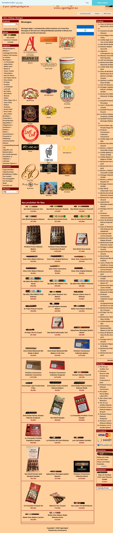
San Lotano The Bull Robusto (81, 506)
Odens (6, 98)
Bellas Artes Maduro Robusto (81, 309)
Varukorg (100, 21)
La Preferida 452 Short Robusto (57, 440)
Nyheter (5, 32)
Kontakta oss (7, 185)
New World (7, 93)
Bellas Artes (8, 66)
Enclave (6, 84)
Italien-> (6, 132)
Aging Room (8, 64)
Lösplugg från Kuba (10, 53)
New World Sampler (57, 418)
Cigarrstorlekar (8, 170)
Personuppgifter (9, 179)
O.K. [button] (87, 3)
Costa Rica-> (7, 118)
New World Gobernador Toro (57, 332)
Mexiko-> (6, 129)
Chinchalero (8, 73)
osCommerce (62, 530)
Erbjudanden (101, 470)
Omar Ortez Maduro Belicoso (33, 259)
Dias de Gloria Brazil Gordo (57, 219)
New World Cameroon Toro (33, 209)
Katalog (11, 18)
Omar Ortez (8, 102)
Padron (6, 105)
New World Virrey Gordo (81, 249)
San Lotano (8, 114)
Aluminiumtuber (8, 141)
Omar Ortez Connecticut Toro (81, 259)
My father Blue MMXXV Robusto (81, 284)
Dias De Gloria (9, 75)
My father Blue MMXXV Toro (58, 284)
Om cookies (7, 176)
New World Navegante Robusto (33, 219)
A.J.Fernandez (9, 62)
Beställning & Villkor (10, 174)
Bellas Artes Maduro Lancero (33, 517)
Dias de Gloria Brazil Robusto (81, 219)
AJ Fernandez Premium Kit (33, 506)
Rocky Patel (8, 109)
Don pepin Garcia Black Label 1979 (104, 394)
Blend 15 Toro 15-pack (57, 506)
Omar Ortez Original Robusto (81, 271)
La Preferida (67, 107)
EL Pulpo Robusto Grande (33, 309)
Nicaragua (19, 18)
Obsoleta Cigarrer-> (10, 163)
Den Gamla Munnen (10, 154)
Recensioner (101, 450)
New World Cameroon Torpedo (57, 209)
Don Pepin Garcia (10, 78)
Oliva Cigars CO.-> (10, 100)
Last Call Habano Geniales (81, 440)
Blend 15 (7, 69)
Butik (5, 183)
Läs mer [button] (19, 3)
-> (7, 60)
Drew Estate (8, 80)
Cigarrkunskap (8, 172)
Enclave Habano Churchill (82, 375)
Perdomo (7, 107)
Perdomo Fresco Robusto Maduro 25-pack (106, 409)
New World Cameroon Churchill (81, 209)
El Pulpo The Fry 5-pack (33, 332)
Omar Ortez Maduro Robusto (33, 271)
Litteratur (6, 161)
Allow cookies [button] (102, 3)
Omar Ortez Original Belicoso (57, 259)
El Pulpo (7, 82)
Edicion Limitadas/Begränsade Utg (11, 145)
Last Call (7, 89)
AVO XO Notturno (106, 85)
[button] (84, 13)
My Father (7, 91)
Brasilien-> (7, 116)
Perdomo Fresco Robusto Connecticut (105, 387)
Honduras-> (7, 127)
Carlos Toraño (9, 71)
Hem (5, 18)
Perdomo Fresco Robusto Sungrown (105, 416)
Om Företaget (8, 181)
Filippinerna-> (8, 125)
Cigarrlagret (64, 528)
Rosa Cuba (8, 111)
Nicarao (6, 96)
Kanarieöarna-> (8, 134)
